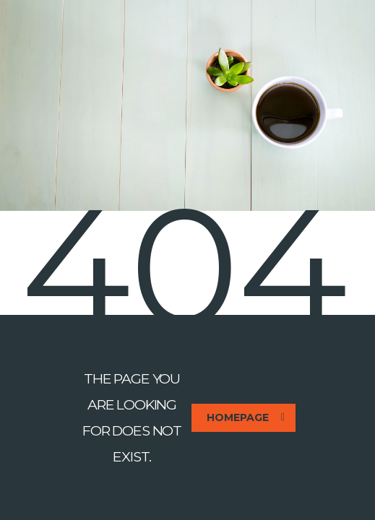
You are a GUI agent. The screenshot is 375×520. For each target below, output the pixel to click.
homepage (246, 417)
